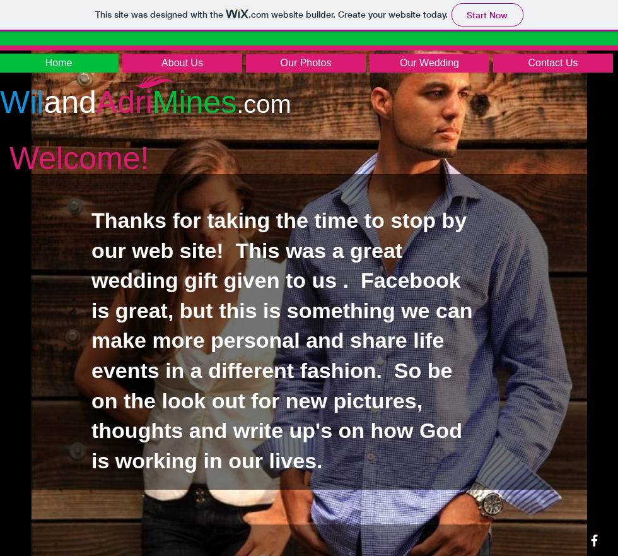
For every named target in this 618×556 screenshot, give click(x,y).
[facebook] (594, 540)
